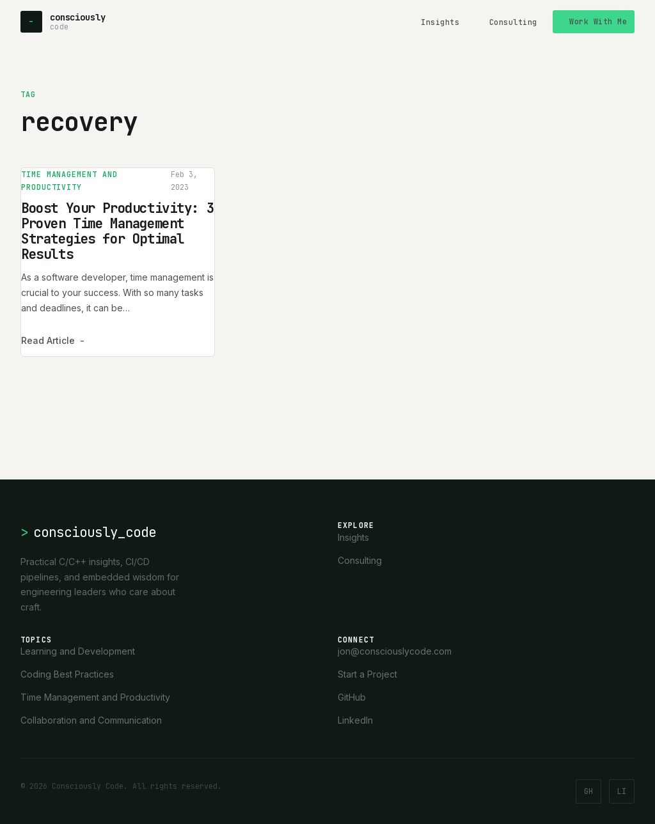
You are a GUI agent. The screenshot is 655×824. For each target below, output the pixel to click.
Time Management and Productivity (69, 180)
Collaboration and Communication (91, 720)
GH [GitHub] (588, 791)
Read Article (52, 340)
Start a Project (367, 674)
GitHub (352, 697)
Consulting (513, 22)
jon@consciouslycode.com (395, 651)
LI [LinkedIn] (621, 791)
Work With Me (598, 21)
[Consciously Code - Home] (62, 22)
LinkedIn (355, 720)
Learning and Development (77, 651)
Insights (440, 22)
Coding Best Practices (67, 674)
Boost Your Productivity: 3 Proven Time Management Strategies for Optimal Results (117, 231)
